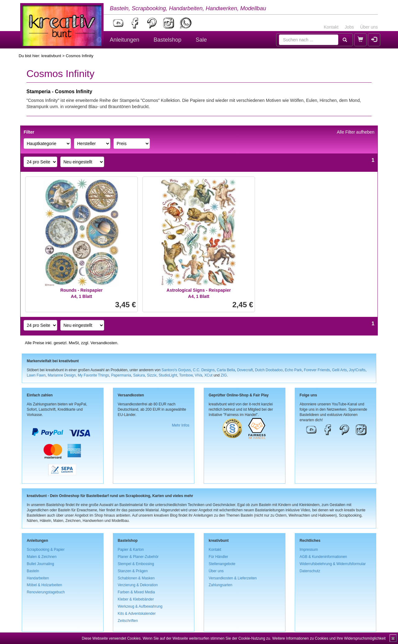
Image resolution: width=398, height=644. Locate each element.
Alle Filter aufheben (355, 132)
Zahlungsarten (220, 585)
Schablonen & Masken (136, 578)
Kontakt (331, 27)
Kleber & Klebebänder (136, 599)
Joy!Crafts (357, 370)
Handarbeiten (38, 578)
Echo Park (293, 370)
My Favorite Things (93, 375)
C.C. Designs (204, 370)
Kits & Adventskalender (137, 613)
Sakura (139, 375)
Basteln (33, 571)
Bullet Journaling (40, 564)
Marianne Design (62, 375)
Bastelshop (167, 40)
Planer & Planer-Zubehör (138, 557)
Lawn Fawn (36, 375)
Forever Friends (317, 370)
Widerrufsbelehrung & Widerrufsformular (333, 564)
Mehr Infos (180, 425)
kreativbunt (51, 55)
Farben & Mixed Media (136, 592)
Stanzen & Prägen (133, 571)
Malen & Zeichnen (42, 557)
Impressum (309, 549)
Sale (201, 40)
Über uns (369, 27)
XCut (208, 375)
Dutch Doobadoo (269, 370)
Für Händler (218, 557)
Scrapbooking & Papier (46, 549)
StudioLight (168, 375)
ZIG (224, 375)
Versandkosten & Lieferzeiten (233, 578)
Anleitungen (124, 40)
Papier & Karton (131, 549)
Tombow (186, 375)
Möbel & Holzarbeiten (44, 585)
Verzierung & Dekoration (138, 585)
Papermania (121, 375)
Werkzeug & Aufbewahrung (140, 606)
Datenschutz (310, 571)
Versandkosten (103, 342)
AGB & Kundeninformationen (323, 557)
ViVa (198, 375)
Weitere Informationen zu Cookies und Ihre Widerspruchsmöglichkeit (329, 638)
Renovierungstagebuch (46, 592)
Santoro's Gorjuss (176, 370)
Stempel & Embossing (136, 564)
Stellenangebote (222, 564)
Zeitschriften (128, 621)
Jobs (349, 27)
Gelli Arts (339, 370)
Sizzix (151, 375)
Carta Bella (226, 370)
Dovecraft (245, 370)
